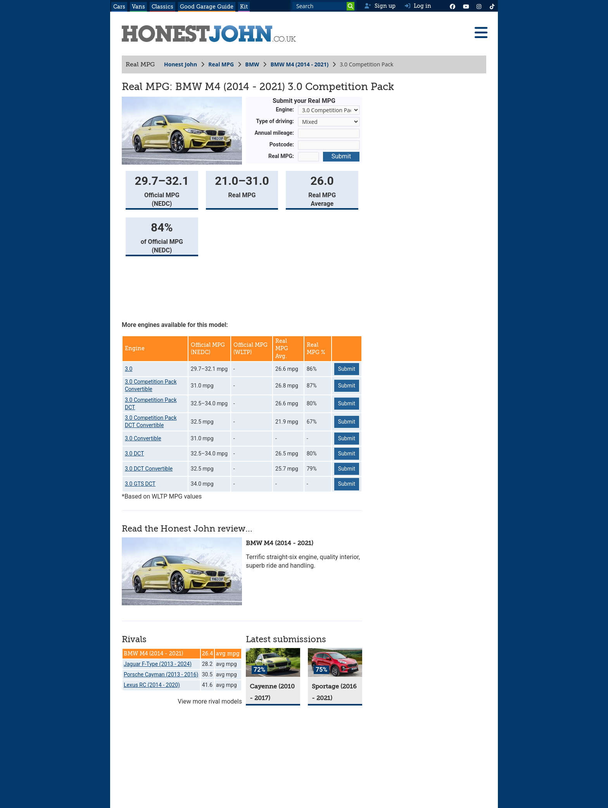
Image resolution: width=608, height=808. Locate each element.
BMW (252, 64)
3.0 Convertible (143, 438)
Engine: (285, 109)
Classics (162, 6)
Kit (244, 6)
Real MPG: (281, 156)
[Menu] (480, 32)
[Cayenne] (273, 662)
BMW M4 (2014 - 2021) (299, 64)
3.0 (128, 369)
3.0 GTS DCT (140, 484)
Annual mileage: (274, 133)
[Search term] (323, 6)
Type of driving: (275, 121)
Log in (418, 6)
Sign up (380, 6)
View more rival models (210, 701)
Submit (341, 156)
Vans (138, 6)
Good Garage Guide (206, 6)
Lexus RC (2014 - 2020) (152, 685)
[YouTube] (466, 6)
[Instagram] (479, 6)
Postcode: (281, 144)
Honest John (180, 64)
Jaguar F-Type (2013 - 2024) (158, 664)
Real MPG (221, 64)
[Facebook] (452, 6)
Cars (119, 6)
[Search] (350, 6)
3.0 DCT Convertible (149, 469)
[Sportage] (335, 662)
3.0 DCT (134, 453)
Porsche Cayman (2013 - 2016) (161, 674)
